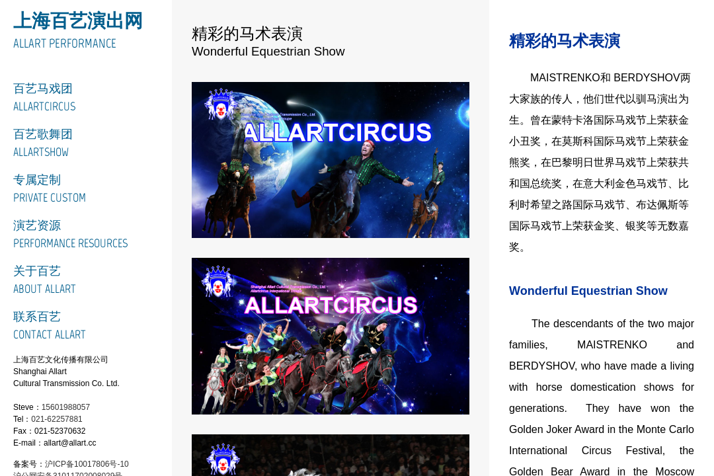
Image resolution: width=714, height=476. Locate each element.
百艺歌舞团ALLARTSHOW (43, 143)
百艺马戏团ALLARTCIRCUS (44, 97)
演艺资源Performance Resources (70, 234)
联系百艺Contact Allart (49, 325)
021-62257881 (56, 419)
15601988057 (66, 407)
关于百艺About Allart (44, 280)
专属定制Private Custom (49, 189)
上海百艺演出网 (78, 20)
